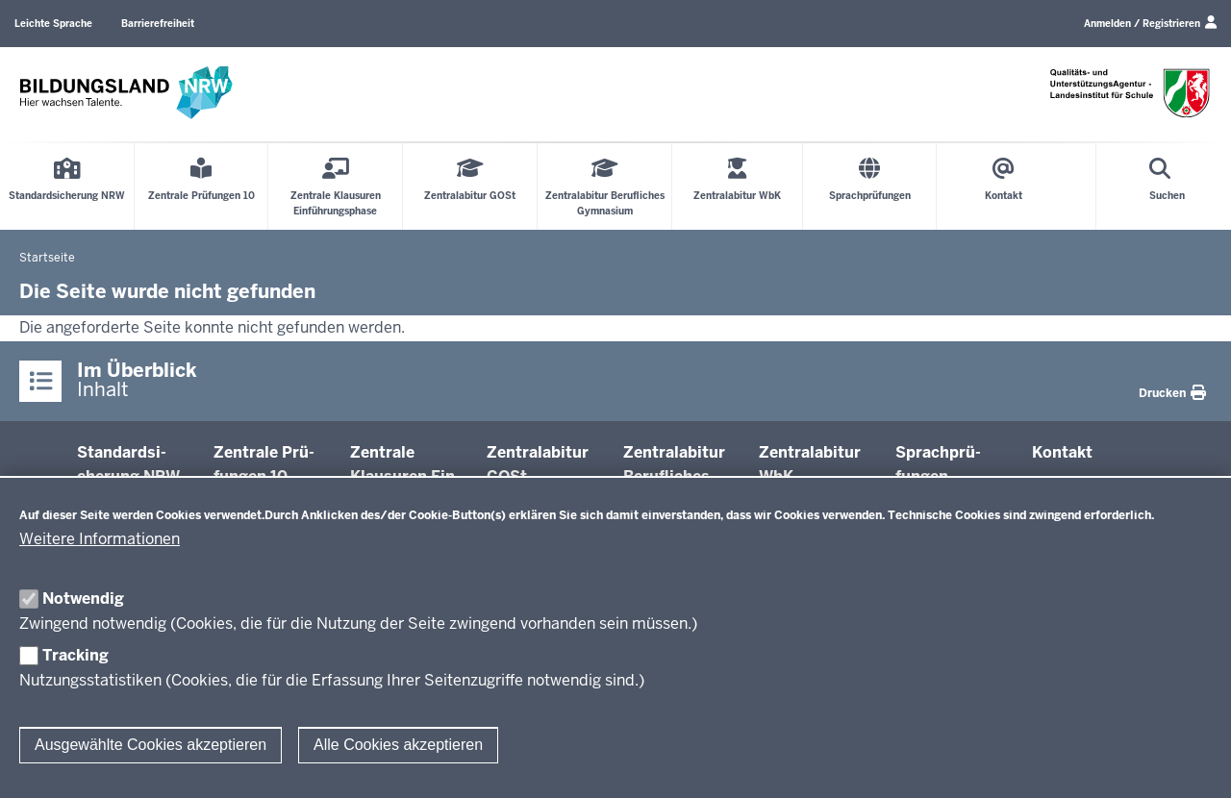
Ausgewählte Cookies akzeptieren (150, 744)
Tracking (75, 655)
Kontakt (1062, 452)
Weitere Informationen (99, 539)
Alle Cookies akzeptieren (398, 744)
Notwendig (83, 598)
